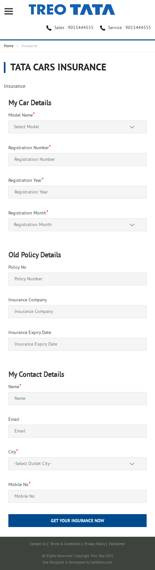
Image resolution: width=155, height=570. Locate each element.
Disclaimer (117, 544)
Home (9, 46)
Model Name (21, 115)
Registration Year (26, 180)
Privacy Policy (95, 544)
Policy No (17, 267)
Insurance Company (27, 300)
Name (14, 387)
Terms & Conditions (65, 544)
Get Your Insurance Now (77, 521)
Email (13, 419)
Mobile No (19, 485)
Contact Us (38, 544)
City (13, 452)
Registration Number (29, 148)
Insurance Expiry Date (29, 333)
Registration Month (28, 213)
